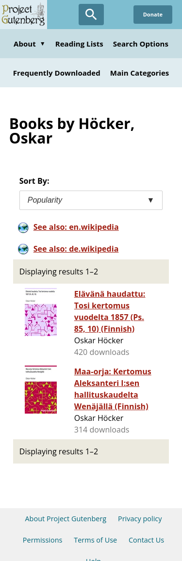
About (30, 43)
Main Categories (139, 73)
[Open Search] (91, 14)
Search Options (140, 43)
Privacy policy (140, 518)
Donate (153, 14)
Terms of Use (95, 540)
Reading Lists (79, 43)
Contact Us (146, 540)
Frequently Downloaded (56, 73)
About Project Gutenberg (65, 518)
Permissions (43, 540)
